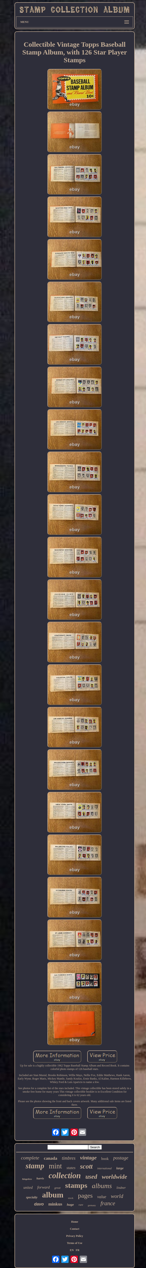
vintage (88, 1158)
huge (70, 1204)
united (28, 1187)
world (117, 1196)
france (107, 1203)
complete (30, 1158)
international (104, 1168)
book (105, 1159)
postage (120, 1158)
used (91, 1176)
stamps (76, 1185)
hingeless (27, 1179)
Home (74, 1221)
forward (43, 1187)
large (120, 1168)
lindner (121, 1187)
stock (70, 1198)
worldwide (114, 1176)
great (57, 1187)
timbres (68, 1158)
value (101, 1196)
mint (55, 1166)
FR (77, 1250)
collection (65, 1175)
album (53, 1195)
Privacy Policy (74, 1236)
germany (92, 1205)
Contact (74, 1228)
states (71, 1168)
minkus (55, 1204)
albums (102, 1185)
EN (72, 1250)
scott (86, 1166)
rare (81, 1204)
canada (50, 1158)
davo (39, 1204)
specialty (32, 1197)
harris (40, 1178)
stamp (35, 1166)
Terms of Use (74, 1243)
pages (85, 1195)
